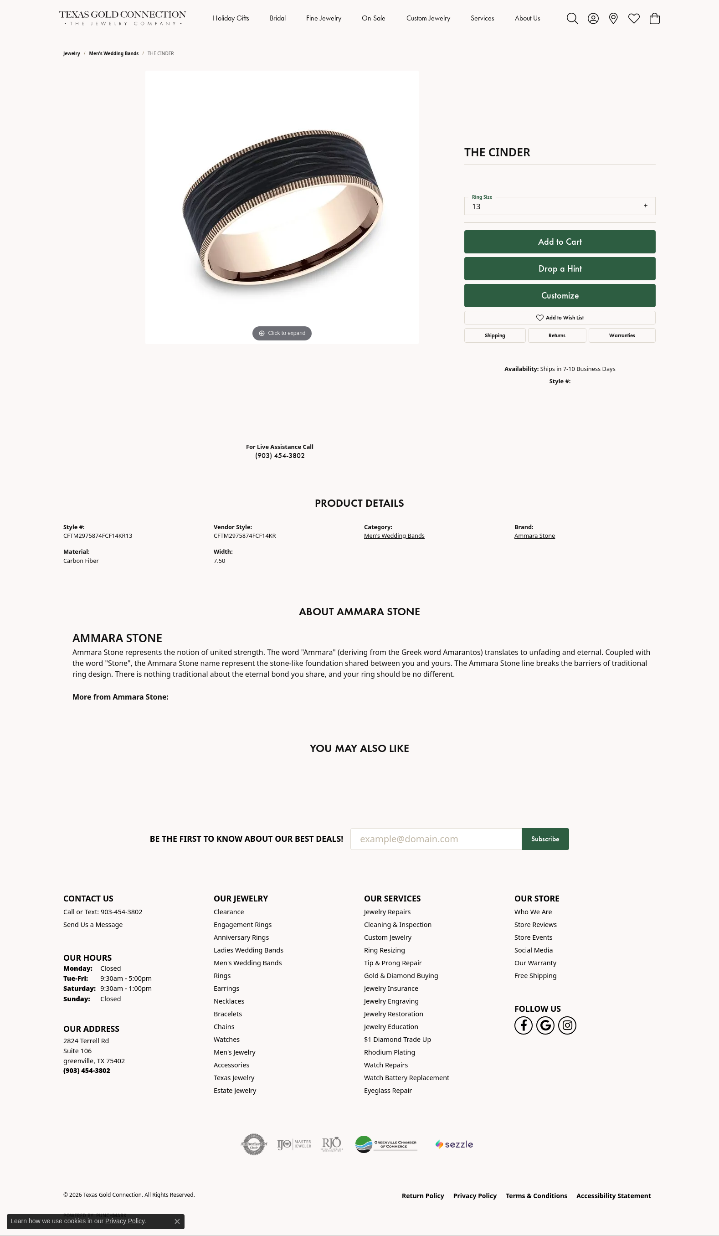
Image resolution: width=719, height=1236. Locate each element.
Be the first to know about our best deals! (247, 839)
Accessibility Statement (613, 1195)
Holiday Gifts (231, 18)
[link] (613, 18)
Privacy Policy (475, 1195)
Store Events (533, 937)
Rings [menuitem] (222, 975)
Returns (557, 335)
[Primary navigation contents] (376, 18)
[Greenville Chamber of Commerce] (386, 1144)
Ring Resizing (384, 950)
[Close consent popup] (177, 1221)
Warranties (622, 335)
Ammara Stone (534, 535)
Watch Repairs (386, 1065)
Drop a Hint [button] (560, 268)
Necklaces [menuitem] (229, 1001)
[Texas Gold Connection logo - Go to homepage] (122, 18)
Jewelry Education (391, 1026)
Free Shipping (535, 975)
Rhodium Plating (389, 1052)
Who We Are (533, 911)
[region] (282, 253)
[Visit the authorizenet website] (254, 1144)
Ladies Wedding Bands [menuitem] (248, 950)
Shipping (495, 335)
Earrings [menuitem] (226, 988)
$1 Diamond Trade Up (397, 1039)
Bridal (278, 18)
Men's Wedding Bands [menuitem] (248, 962)
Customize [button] (560, 295)
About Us (527, 18)
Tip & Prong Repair (393, 962)
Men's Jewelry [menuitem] (235, 1052)
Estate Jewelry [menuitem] (235, 1090)
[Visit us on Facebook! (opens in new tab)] (523, 1025)
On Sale (373, 18)
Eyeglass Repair (388, 1090)
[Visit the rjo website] (331, 1144)
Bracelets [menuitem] (228, 1013)
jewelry (71, 53)
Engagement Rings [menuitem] (243, 924)
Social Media (533, 950)
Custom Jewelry (428, 18)
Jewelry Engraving (391, 1001)
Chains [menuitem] (224, 1026)
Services (482, 18)
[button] (572, 18)
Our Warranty (535, 962)
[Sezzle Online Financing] (454, 1144)
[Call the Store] (86, 1070)
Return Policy (423, 1195)
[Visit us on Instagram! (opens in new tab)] (567, 1025)
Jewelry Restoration (393, 1013)
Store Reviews (535, 924)
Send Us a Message (93, 924)
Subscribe (545, 838)
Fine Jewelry (323, 18)
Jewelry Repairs (387, 911)
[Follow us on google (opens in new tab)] (545, 1025)
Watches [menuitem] (227, 1039)
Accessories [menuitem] (231, 1065)
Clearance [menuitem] (229, 911)
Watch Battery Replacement (406, 1077)
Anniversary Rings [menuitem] (241, 937)
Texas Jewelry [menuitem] (234, 1077)
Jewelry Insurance (391, 988)
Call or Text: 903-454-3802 (103, 911)
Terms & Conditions (536, 1195)
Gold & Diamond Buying (401, 975)
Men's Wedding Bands (114, 53)
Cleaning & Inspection (397, 924)
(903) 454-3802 (280, 455)
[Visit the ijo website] (294, 1144)
